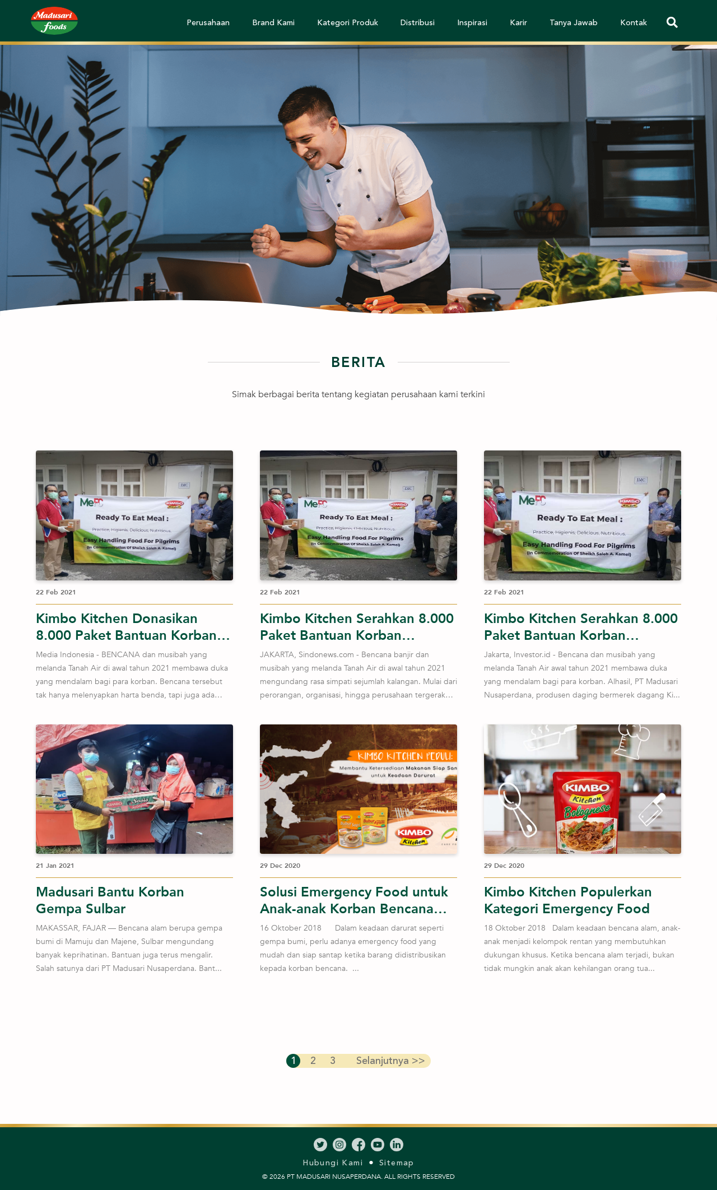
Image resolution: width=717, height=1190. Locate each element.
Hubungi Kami (332, 1163)
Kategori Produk (347, 22)
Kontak (633, 22)
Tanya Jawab (574, 22)
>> (389, 1061)
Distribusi (418, 22)
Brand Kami (273, 22)
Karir (518, 22)
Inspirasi (472, 22)
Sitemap (397, 1163)
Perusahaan (208, 22)
